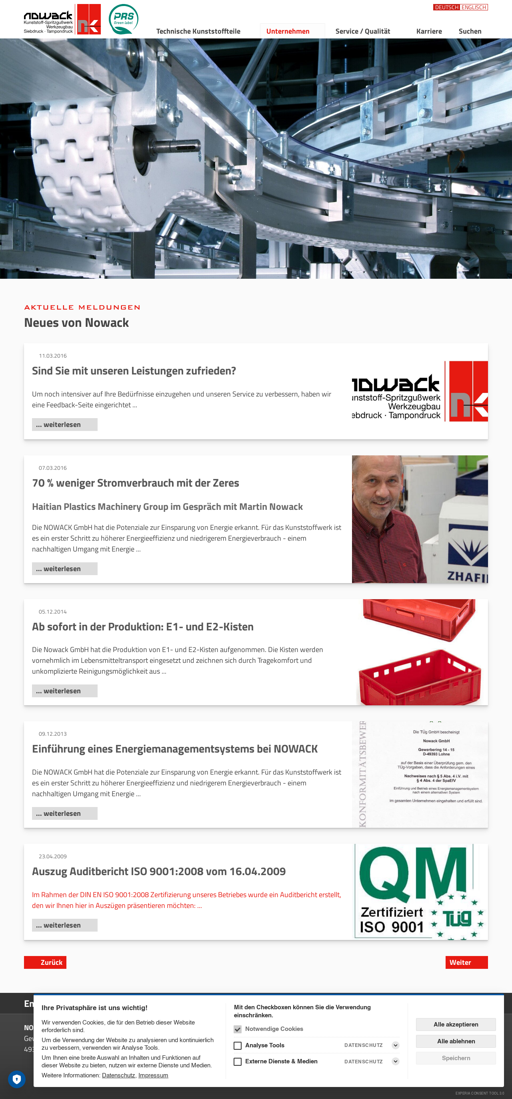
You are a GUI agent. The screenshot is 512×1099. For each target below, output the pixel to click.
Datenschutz (118, 1075)
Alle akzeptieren (456, 1024)
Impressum (153, 1075)
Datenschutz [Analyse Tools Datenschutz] (363, 1045)
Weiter (460, 962)
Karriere (429, 31)
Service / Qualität (363, 31)
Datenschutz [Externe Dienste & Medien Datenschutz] (363, 1062)
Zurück (51, 962)
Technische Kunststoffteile (198, 31)
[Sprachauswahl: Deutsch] (447, 7)
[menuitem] (203, 30)
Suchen (470, 31)
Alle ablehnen (456, 1041)
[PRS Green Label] (123, 19)
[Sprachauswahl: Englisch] (474, 7)
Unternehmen (288, 31)
